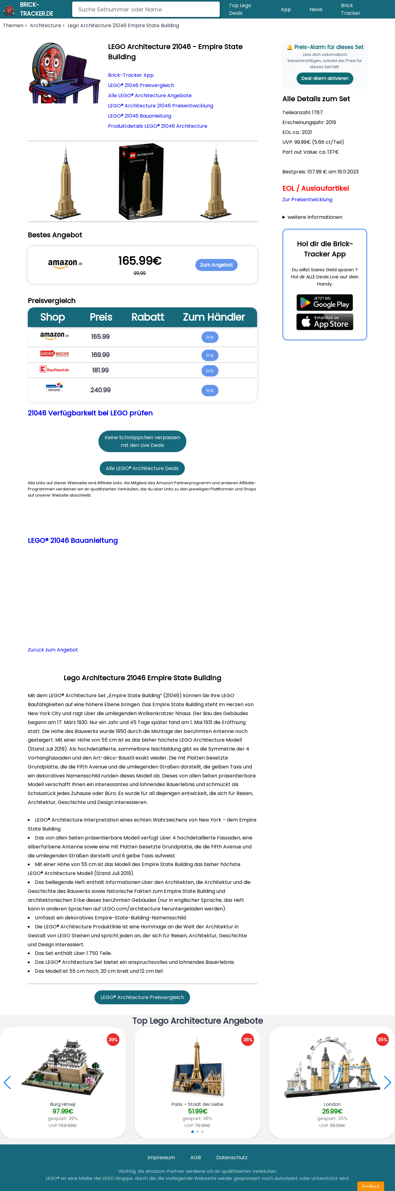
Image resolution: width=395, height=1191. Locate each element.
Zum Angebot (216, 265)
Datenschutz (231, 1157)
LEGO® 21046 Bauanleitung (139, 115)
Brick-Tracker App (131, 75)
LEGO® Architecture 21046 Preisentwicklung (160, 105)
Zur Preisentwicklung (307, 199)
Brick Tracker (350, 9)
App (286, 9)
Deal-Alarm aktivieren (324, 78)
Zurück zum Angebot (53, 649)
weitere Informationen (315, 217)
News (316, 9)
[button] (388, 1082)
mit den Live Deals (142, 445)
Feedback (371, 1186)
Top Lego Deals (240, 9)
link (210, 336)
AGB (195, 1157)
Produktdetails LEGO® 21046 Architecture (157, 126)
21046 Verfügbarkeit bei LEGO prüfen (90, 413)
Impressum (161, 1157)
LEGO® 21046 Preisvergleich (141, 85)
